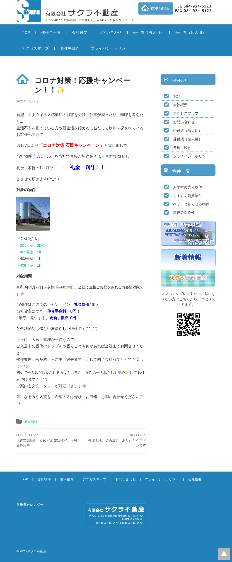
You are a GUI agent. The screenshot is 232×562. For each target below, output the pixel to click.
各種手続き (70, 48)
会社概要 (79, 32)
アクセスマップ (35, 48)
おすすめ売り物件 (187, 187)
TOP (26, 32)
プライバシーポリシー (110, 48)
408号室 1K (30, 265)
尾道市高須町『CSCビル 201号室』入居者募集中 (48, 440)
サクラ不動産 (36, 551)
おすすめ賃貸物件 (187, 195)
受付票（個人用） (190, 32)
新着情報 (30, 421)
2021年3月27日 (27, 101)
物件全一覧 (51, 32)
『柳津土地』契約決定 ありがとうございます (114, 440)
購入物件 (67, 479)
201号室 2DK (32, 245)
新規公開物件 (184, 212)
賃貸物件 (44, 479)
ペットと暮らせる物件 (191, 204)
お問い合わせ (110, 32)
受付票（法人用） (148, 32)
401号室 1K (30, 252)
